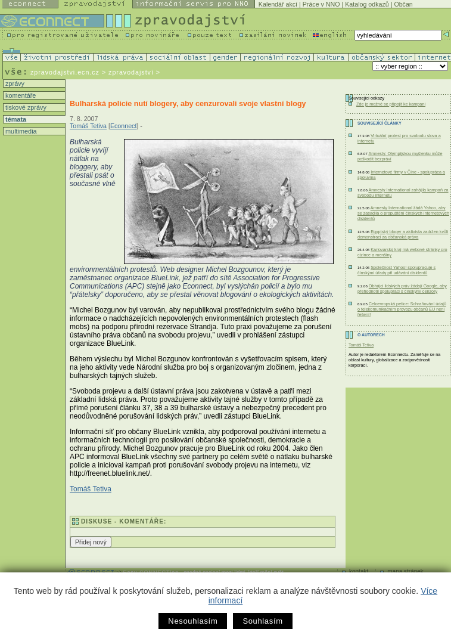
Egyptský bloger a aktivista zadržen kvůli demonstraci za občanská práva (402, 234)
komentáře (20, 95)
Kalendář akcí (278, 4)
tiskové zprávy (25, 107)
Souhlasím (262, 621)
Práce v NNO (321, 4)
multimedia (20, 131)
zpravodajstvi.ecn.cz (64, 72)
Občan (403, 4)
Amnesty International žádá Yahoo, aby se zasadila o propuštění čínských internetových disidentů (403, 213)
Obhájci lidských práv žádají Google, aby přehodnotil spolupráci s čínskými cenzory (402, 288)
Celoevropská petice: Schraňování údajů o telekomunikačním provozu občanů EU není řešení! (401, 309)
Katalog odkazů (366, 4)
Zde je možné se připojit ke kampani (390, 104)
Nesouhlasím (192, 621)
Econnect (123, 125)
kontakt (358, 571)
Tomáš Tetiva (88, 125)
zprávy (14, 83)
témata (15, 119)
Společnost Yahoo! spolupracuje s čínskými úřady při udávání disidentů (396, 270)
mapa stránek (405, 571)
